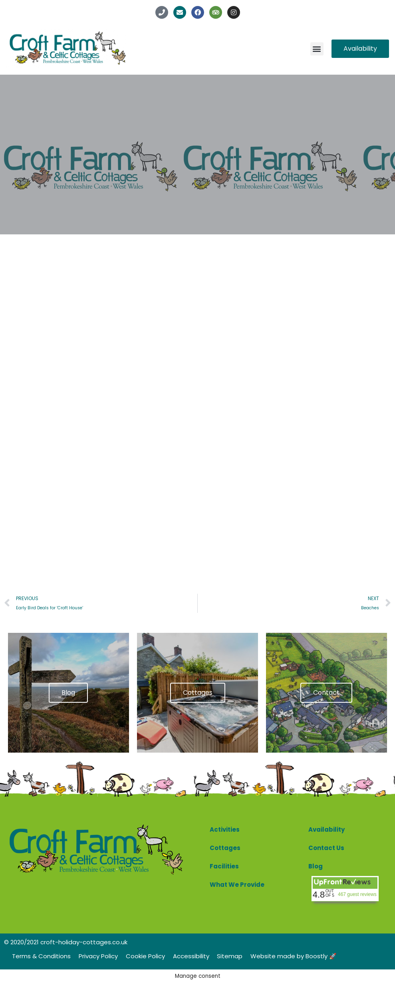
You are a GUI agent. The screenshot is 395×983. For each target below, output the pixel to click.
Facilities (224, 866)
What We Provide (237, 884)
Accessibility (191, 956)
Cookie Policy (145, 956)
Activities (225, 829)
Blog (315, 866)
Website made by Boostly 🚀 (294, 956)
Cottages (225, 848)
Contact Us (326, 848)
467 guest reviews (357, 894)
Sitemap (230, 956)
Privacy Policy (98, 956)
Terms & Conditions (41, 956)
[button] (317, 48)
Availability (326, 829)
